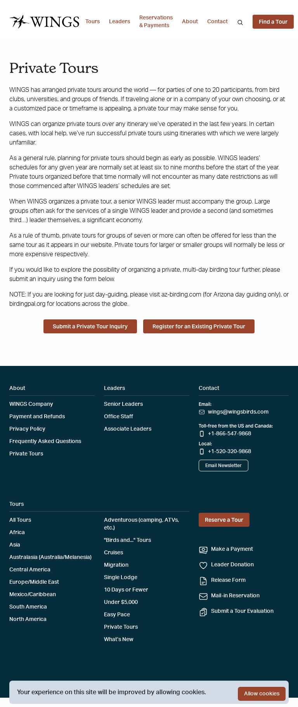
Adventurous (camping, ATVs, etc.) (141, 524)
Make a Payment (232, 549)
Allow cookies (261, 694)
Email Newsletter (223, 465)
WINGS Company (31, 404)
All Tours (20, 520)
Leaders (119, 21)
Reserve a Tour (224, 519)
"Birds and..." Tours (127, 540)
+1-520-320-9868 (229, 451)
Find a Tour (273, 21)
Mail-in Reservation (235, 595)
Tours (92, 21)
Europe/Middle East (34, 582)
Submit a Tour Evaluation (242, 611)
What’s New (118, 639)
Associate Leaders (127, 429)
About (190, 21)
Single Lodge (120, 577)
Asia (14, 545)
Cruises (113, 552)
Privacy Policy (27, 429)
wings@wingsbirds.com (238, 412)
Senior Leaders (123, 404)
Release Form (228, 580)
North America (28, 619)
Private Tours (26, 454)
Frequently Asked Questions (45, 441)
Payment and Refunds (37, 416)
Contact (217, 21)
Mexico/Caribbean (32, 594)
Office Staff (118, 416)
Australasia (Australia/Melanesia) (50, 557)
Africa (17, 532)
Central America (29, 569)
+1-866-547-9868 (229, 433)
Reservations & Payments (156, 21)
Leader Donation (232, 564)
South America (28, 607)
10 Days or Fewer (126, 590)
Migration (116, 565)
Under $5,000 (121, 602)
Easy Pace (117, 614)
